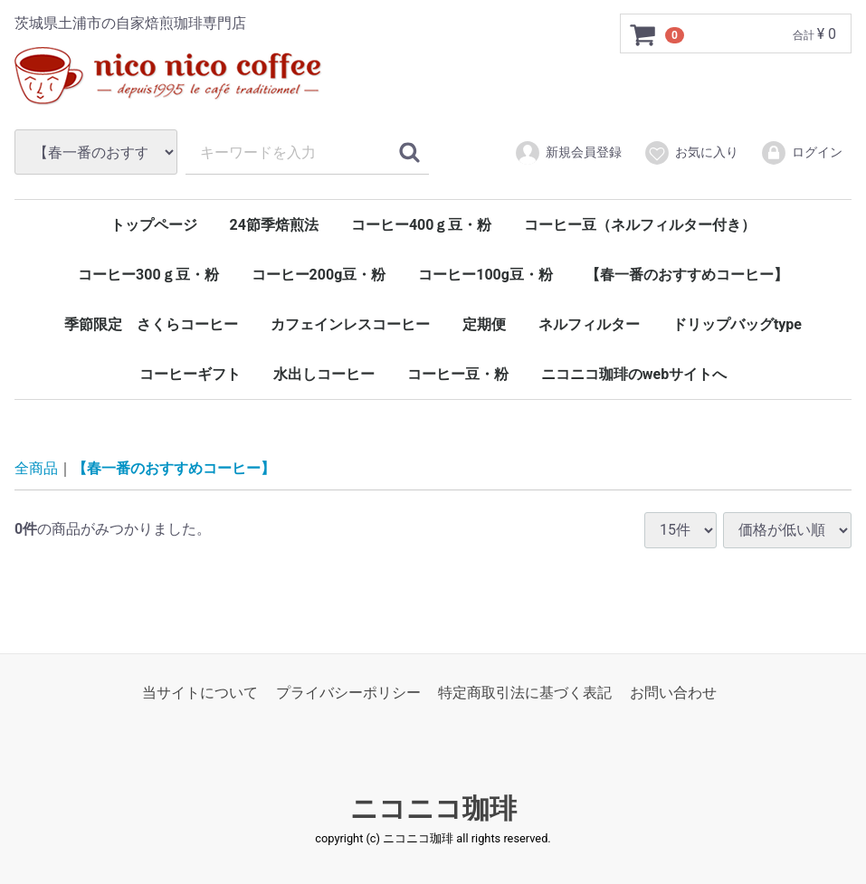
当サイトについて (200, 692)
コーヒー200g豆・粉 (319, 274)
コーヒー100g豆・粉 (485, 274)
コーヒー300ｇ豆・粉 (148, 274)
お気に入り (690, 152)
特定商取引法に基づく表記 (525, 692)
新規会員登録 (568, 152)
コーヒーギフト (190, 374)
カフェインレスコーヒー (350, 324)
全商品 (36, 468)
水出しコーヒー (324, 374)
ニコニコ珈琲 (433, 808)
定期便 (484, 324)
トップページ (153, 224)
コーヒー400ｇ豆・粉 (421, 224)
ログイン (801, 152)
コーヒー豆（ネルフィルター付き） (640, 224)
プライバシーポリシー (348, 692)
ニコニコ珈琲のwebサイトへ (634, 374)
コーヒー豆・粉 (458, 374)
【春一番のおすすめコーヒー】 (686, 274)
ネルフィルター (589, 324)
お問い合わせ (673, 692)
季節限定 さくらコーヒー (151, 324)
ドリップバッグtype (737, 324)
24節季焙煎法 (274, 224)
